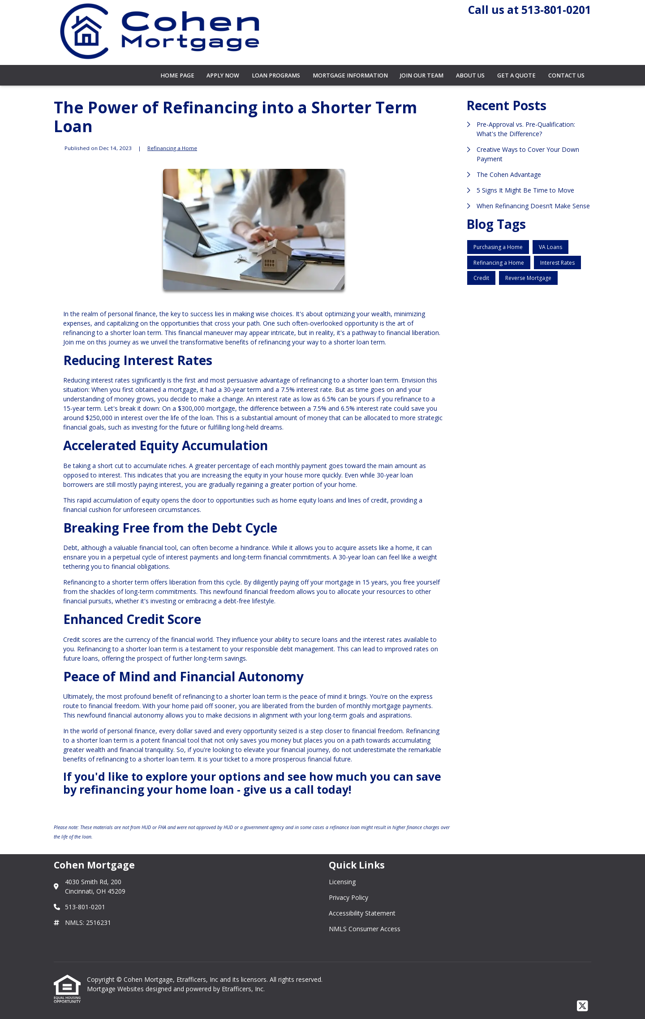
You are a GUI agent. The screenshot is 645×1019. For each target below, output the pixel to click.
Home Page (177, 75)
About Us (470, 75)
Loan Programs (276, 75)
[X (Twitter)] (582, 1006)
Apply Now (222, 75)
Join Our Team (421, 75)
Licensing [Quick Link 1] (342, 881)
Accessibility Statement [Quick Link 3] (362, 913)
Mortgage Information (350, 75)
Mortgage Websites (116, 989)
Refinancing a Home (172, 148)
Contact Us (566, 75)
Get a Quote (516, 75)
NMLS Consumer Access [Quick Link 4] (364, 928)
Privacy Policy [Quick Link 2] (348, 897)
